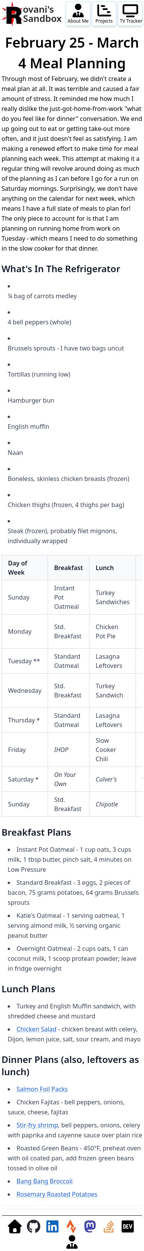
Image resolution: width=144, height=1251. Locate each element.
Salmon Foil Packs (42, 1089)
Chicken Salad (36, 1029)
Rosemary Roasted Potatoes (57, 1194)
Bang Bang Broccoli (45, 1181)
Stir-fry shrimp (37, 1125)
